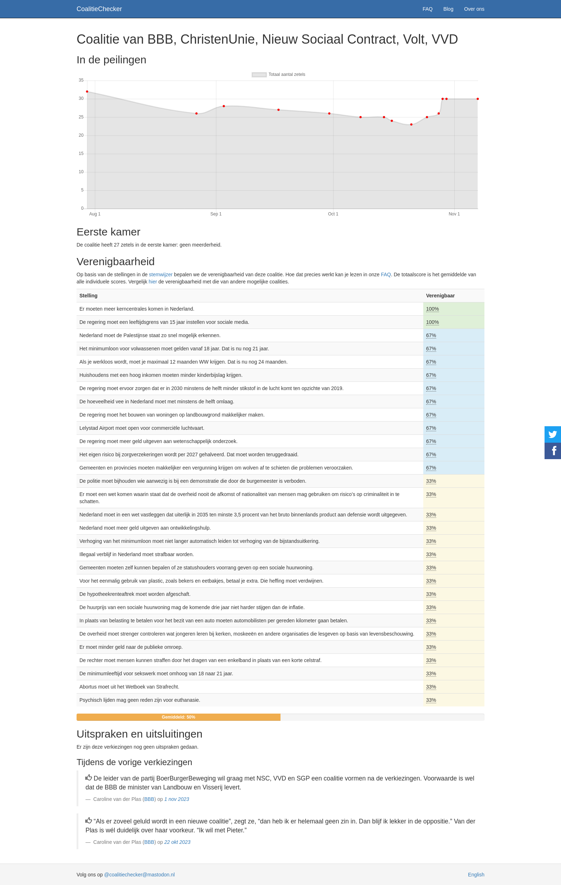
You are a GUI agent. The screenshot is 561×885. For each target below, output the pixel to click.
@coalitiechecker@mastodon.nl (139, 874)
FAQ (428, 9)
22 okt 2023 (177, 842)
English (476, 874)
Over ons (474, 9)
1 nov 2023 (176, 799)
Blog (448, 9)
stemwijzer (160, 274)
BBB (149, 799)
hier (153, 282)
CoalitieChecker (99, 9)
